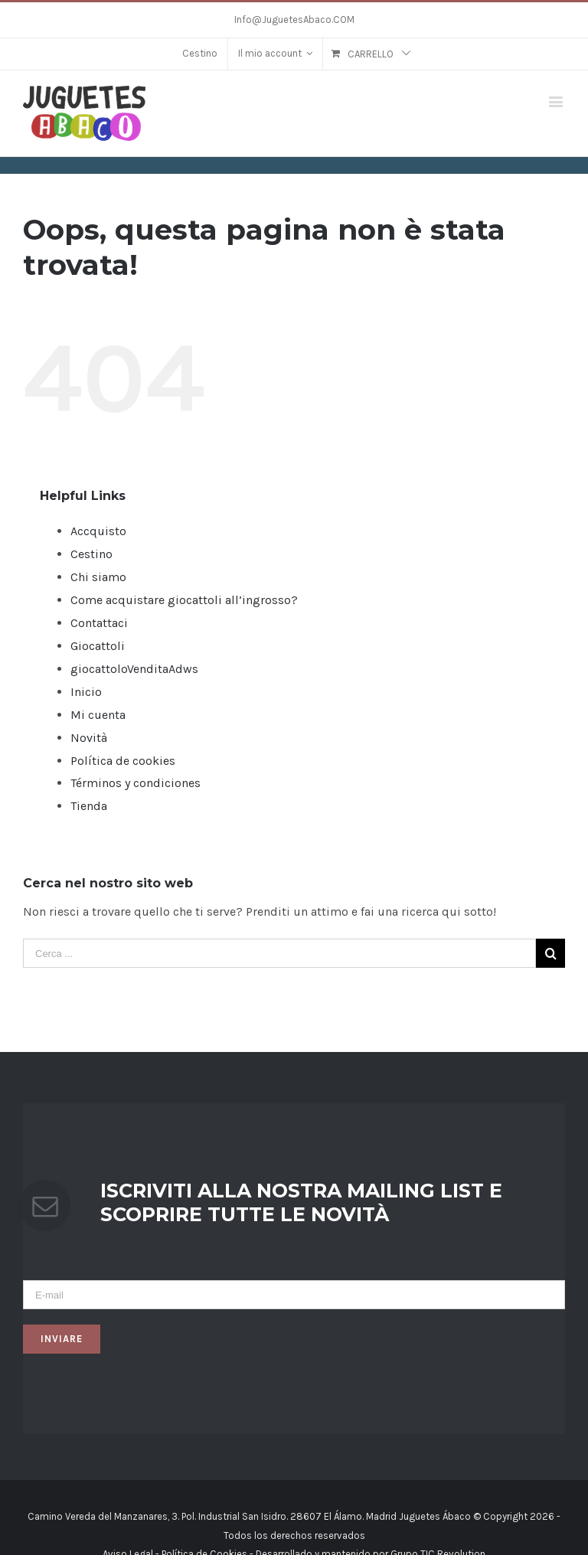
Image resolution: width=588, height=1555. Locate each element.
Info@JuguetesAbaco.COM (294, 19)
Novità (88, 737)
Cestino (91, 554)
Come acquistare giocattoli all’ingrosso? (184, 600)
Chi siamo (98, 577)
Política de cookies (122, 760)
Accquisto (98, 531)
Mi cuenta (98, 714)
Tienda (88, 806)
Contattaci (99, 623)
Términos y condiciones (135, 783)
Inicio (86, 691)
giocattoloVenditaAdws (134, 669)
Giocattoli (97, 646)
